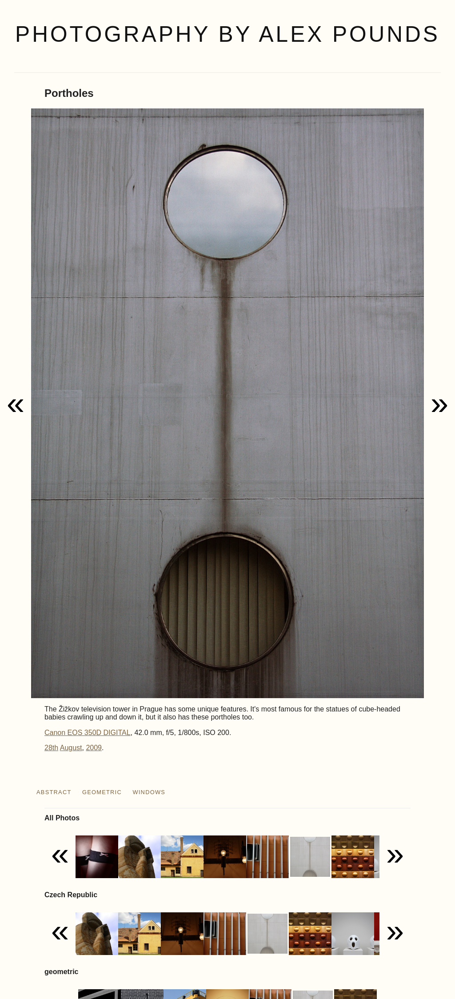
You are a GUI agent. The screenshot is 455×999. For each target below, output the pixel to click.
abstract (54, 792)
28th (51, 747)
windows (148, 792)
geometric (102, 792)
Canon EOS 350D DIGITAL (87, 732)
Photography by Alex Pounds (227, 34)
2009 (94, 747)
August (71, 747)
